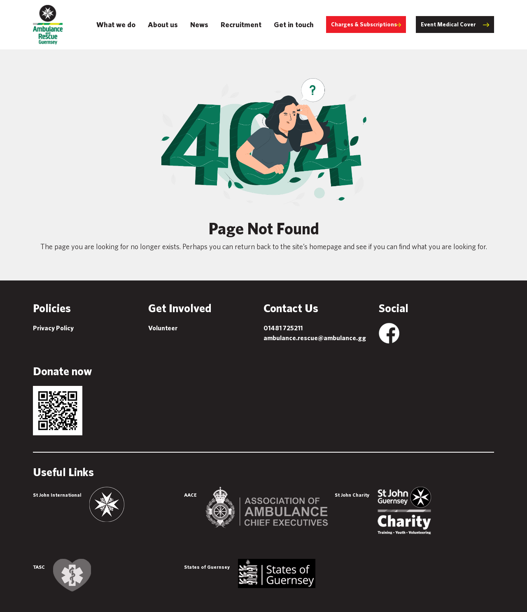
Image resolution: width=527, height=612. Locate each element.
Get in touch (294, 24)
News (199, 24)
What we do (115, 24)
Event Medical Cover (448, 24)
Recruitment (241, 24)
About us (163, 24)
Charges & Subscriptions (364, 24)
